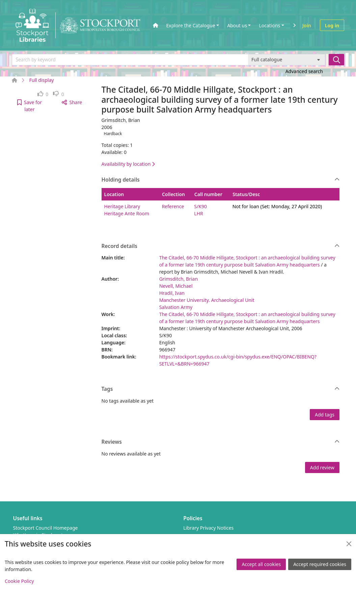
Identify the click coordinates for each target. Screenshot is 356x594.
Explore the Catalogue (190, 25)
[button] (29, 106)
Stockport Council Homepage (45, 528)
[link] (43, 94)
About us (237, 25)
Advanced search (304, 71)
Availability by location (128, 164)
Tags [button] (221, 389)
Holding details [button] (221, 180)
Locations (269, 25)
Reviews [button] (221, 442)
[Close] (349, 544)
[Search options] (286, 59)
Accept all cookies (261, 564)
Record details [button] (221, 246)
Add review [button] (322, 467)
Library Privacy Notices (208, 528)
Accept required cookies (319, 564)
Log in (332, 25)
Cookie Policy (19, 581)
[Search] (336, 59)
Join (306, 25)
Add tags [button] (324, 414)
